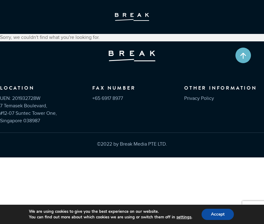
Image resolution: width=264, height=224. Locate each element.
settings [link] (183, 217)
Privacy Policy (199, 98)
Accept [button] (218, 214)
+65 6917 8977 (107, 98)
